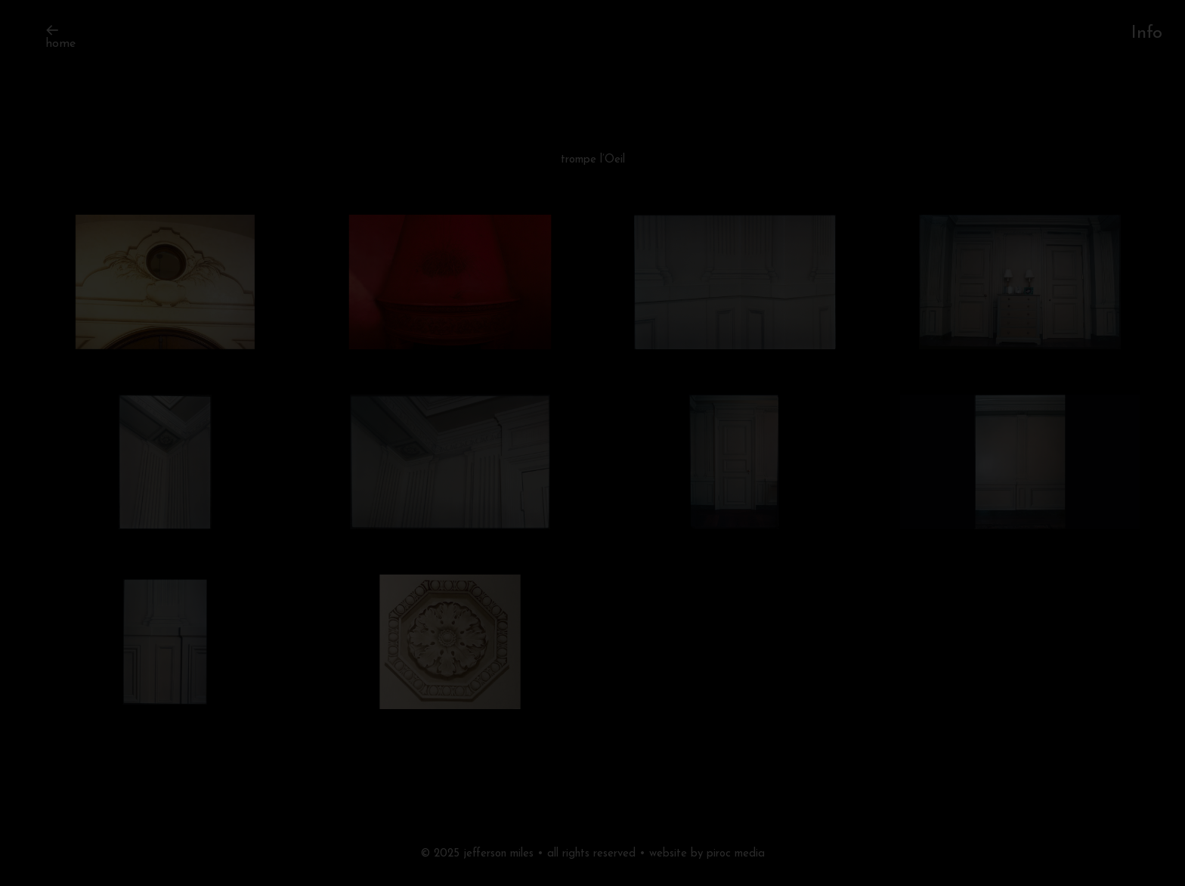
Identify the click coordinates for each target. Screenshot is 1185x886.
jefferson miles (498, 854)
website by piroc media (707, 854)
